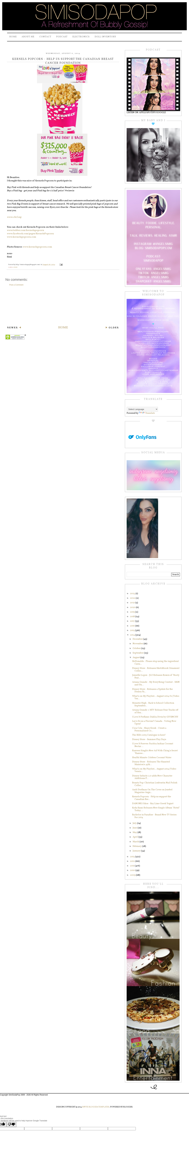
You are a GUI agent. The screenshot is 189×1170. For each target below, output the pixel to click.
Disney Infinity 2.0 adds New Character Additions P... (152, 777)
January (137, 850)
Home (13, 36)
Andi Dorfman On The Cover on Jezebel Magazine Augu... (152, 791)
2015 (132, 630)
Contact (45, 36)
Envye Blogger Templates (95, 1107)
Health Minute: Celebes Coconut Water (151, 757)
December (138, 639)
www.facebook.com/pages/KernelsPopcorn (30, 233)
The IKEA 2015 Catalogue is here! (149, 735)
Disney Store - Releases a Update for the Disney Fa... (152, 690)
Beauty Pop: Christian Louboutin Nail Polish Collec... (154, 784)
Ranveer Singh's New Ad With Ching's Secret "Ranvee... (155, 752)
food (15, 267)
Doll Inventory (105, 36)
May (135, 832)
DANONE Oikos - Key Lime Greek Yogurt (152, 803)
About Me (28, 36)
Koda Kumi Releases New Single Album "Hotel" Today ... (156, 809)
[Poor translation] (11, 1124)
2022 (133, 598)
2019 (132, 612)
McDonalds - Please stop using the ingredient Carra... (155, 663)
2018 (132, 616)
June (135, 827)
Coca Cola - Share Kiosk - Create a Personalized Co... (149, 729)
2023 (133, 593)
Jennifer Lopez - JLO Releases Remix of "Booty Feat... (155, 676)
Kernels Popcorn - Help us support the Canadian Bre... (151, 798)
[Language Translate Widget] (142, 409)
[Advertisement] (63, 306)
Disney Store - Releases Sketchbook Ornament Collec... (155, 669)
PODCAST (62, 36)
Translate (147, 413)
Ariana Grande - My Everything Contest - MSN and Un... (156, 683)
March (136, 841)
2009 (133, 875)
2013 (132, 856)
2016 (132, 625)
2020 (133, 607)
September (138, 652)
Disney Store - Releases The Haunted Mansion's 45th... (151, 763)
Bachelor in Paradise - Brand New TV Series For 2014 (154, 816)
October (137, 648)
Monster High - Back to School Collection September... (153, 704)
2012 (132, 861)
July (135, 823)
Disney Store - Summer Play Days (149, 739)
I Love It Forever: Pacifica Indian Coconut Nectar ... (152, 745)
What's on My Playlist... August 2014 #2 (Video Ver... (155, 697)
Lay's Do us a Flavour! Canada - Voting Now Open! (154, 722)
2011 (132, 865)
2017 (132, 621)
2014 (132, 635)
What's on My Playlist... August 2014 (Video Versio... (154, 770)
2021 (132, 602)
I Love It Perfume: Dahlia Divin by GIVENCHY (155, 716)
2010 (132, 870)
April (135, 837)
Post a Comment (16, 285)
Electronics (81, 36)
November (138, 643)
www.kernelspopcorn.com (21, 237)
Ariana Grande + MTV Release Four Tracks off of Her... (155, 711)
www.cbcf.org (14, 217)
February (137, 846)
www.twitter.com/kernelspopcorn (25, 230)
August (136, 657)
